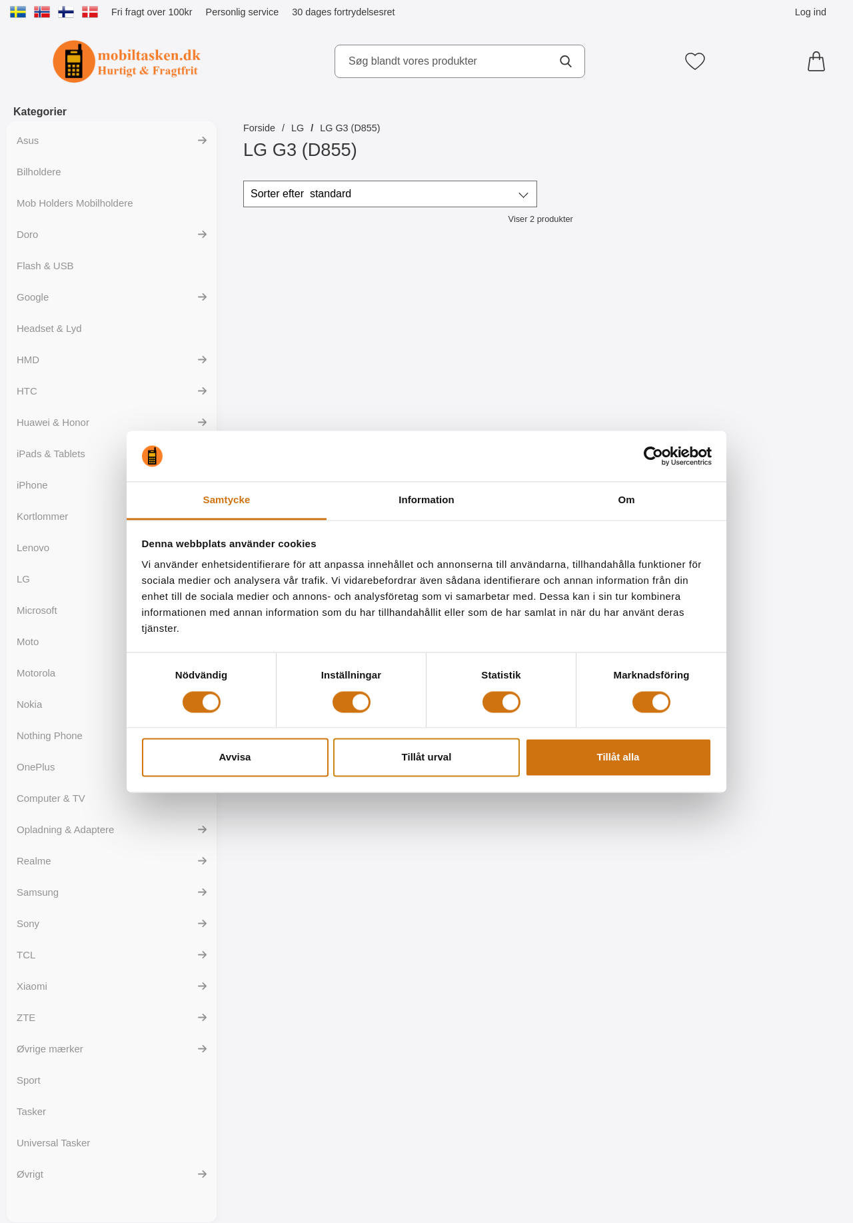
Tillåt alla (618, 757)
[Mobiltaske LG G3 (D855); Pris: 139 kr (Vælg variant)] (315, 352)
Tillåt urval (427, 757)
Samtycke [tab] (227, 500)
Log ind (810, 12)
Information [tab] (426, 500)
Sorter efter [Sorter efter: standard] (301, 194)
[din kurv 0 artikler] (820, 61)
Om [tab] (626, 500)
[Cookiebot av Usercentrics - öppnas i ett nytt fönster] (653, 456)
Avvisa (235, 757)
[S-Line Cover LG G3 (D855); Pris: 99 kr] (465, 352)
